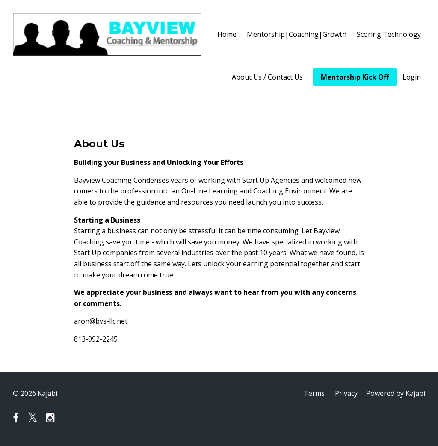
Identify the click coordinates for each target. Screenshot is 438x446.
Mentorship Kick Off (355, 77)
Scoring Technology (389, 34)
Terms (314, 393)
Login (411, 77)
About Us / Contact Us (267, 77)
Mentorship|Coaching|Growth (296, 34)
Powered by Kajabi (395, 393)
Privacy (346, 393)
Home (227, 34)
